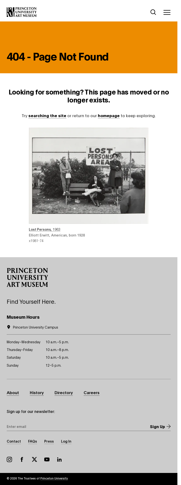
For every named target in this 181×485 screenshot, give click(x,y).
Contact (14, 441)
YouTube (47, 459)
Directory (64, 392)
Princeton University (54, 478)
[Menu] (167, 12)
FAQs (32, 441)
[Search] (153, 12)
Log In (66, 441)
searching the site (47, 115)
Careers (92, 392)
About (13, 392)
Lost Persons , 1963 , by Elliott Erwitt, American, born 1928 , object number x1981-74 (89, 185)
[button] (27, 277)
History (37, 392)
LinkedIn (59, 459)
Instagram (9, 459)
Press (49, 441)
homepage (109, 115)
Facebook (22, 459)
